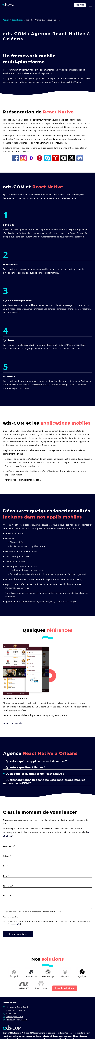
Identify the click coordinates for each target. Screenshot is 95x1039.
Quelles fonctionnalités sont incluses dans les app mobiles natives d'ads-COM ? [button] (44, 781)
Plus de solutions (64, 988)
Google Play (49, 715)
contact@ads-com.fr (14, 1016)
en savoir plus (15, 924)
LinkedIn (23, 1019)
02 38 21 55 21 (12, 1013)
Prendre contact (18, 934)
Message (6, 896)
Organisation (8, 846)
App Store (62, 715)
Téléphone (7, 886)
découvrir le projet (13, 723)
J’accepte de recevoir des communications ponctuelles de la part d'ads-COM (32, 912)
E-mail (5, 876)
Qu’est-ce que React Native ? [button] (25, 767)
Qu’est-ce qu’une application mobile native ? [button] (36, 761)
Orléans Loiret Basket (15, 698)
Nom (5, 866)
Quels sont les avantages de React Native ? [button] (34, 773)
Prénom (6, 856)
